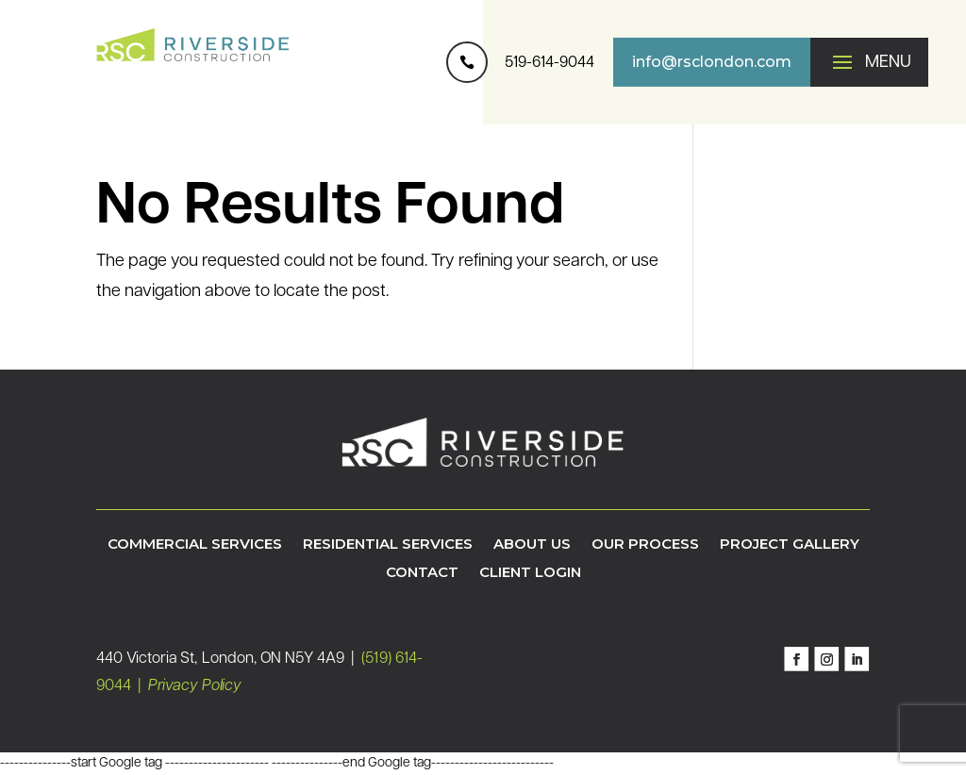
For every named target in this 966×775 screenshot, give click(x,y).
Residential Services (388, 544)
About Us (532, 544)
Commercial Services (195, 544)
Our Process (645, 544)
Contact (422, 573)
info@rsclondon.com (711, 62)
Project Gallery (789, 544)
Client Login (530, 573)
